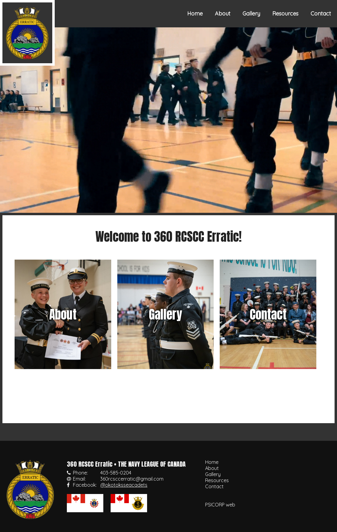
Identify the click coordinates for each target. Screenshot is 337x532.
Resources (285, 13)
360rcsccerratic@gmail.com (131, 479)
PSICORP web (220, 505)
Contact (321, 13)
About (222, 13)
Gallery (251, 13)
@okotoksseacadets (123, 485)
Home (195, 13)
